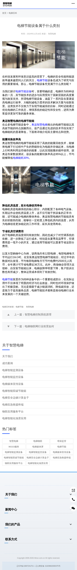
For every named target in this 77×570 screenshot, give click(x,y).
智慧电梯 (30, 307)
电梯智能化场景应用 (14, 418)
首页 (4, 13)
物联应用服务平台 (13, 411)
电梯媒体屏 (37, 446)
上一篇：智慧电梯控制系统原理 (32, 314)
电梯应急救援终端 (13, 404)
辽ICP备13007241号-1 (25, 566)
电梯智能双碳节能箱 (14, 390)
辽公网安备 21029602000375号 (47, 566)
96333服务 (14, 446)
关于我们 (7, 356)
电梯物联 (37, 441)
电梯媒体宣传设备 (13, 383)
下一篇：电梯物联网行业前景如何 (34, 326)
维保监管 (61, 441)
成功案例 (7, 363)
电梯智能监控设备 (13, 377)
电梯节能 (19, 307)
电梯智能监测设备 (13, 370)
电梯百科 (13, 13)
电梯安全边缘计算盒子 (15, 397)
